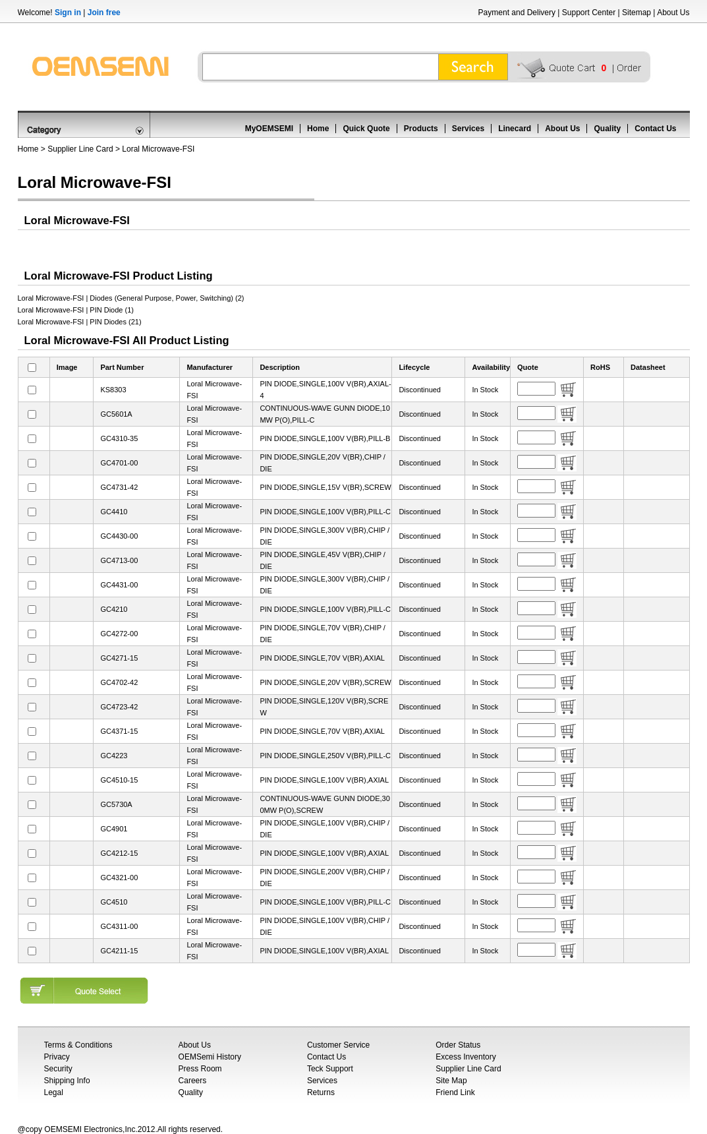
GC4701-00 (119, 463)
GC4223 (113, 756)
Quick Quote (366, 128)
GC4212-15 (119, 853)
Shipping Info (67, 1080)
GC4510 (113, 902)
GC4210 (113, 609)
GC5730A (116, 804)
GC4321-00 (119, 877)
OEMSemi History (210, 1056)
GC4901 (113, 829)
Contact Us (655, 128)
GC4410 (113, 512)
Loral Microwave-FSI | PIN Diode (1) (76, 310)
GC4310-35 (119, 438)
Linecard (514, 128)
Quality (607, 128)
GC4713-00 (119, 560)
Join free (104, 12)
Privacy (57, 1056)
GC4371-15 (119, 731)
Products (421, 128)
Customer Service (338, 1045)
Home (318, 128)
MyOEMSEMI (269, 128)
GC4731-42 (119, 487)
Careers (193, 1080)
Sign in (68, 12)
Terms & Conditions (78, 1045)
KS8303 (113, 390)
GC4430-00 (119, 536)
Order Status (458, 1045)
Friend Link (455, 1092)
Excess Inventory (465, 1056)
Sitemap (636, 12)
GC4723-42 (119, 707)
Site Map (451, 1080)
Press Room (200, 1068)
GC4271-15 (119, 658)
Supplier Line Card (80, 149)
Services (468, 128)
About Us (673, 12)
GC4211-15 (119, 951)
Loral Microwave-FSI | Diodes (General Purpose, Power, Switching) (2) (131, 298)
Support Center (588, 12)
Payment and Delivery (516, 12)
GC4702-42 (119, 682)
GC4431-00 (119, 585)
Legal (53, 1092)
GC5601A (116, 414)
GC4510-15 (119, 780)
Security (58, 1068)
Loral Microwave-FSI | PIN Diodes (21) (80, 322)
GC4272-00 (119, 634)
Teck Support (330, 1068)
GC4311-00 (119, 926)
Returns (321, 1092)
